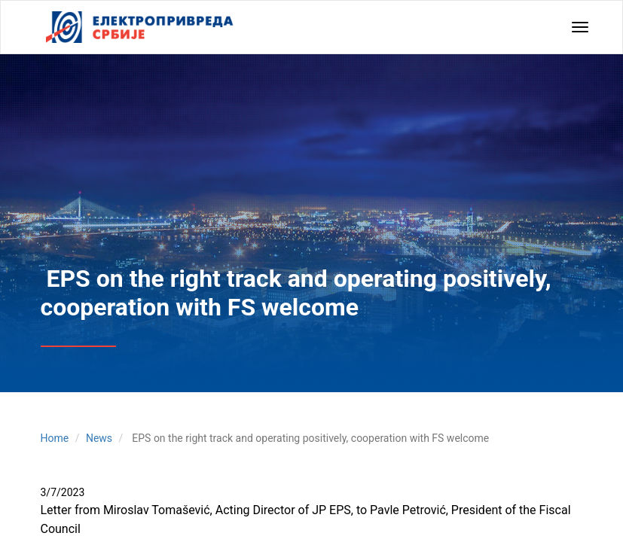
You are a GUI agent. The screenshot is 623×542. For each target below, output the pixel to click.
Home (55, 438)
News (99, 438)
